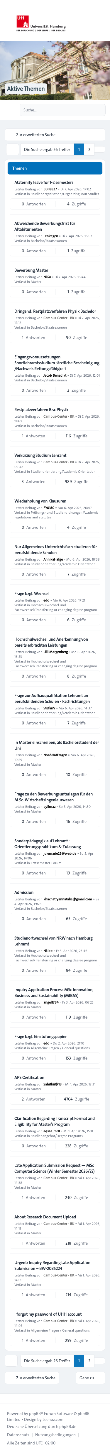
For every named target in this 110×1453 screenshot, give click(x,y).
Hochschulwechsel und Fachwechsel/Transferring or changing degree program (55, 607)
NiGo (47, 276)
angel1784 (51, 1002)
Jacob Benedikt (54, 375)
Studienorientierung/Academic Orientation (63, 471)
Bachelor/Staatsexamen (49, 240)
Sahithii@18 (52, 1084)
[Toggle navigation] (103, 20)
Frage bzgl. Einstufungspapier (40, 1036)
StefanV (49, 708)
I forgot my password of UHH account (48, 1314)
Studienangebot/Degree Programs (57, 1135)
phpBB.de (67, 1426)
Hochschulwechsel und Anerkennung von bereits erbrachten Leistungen (51, 642)
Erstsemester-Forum (46, 862)
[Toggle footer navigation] (7, 1398)
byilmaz (49, 806)
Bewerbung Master (31, 270)
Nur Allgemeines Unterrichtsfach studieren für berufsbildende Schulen (55, 550)
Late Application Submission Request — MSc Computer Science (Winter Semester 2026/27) (54, 1168)
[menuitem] (18, 1435)
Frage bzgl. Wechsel (31, 594)
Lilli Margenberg (55, 651)
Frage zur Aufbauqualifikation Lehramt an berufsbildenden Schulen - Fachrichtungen (52, 698)
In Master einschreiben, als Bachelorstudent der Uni (56, 745)
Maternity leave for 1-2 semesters (43, 182)
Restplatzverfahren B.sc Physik (41, 410)
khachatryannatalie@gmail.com (67, 899)
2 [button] (89, 149)
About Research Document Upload (45, 1217)
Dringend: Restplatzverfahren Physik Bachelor (55, 311)
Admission (23, 892)
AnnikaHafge (53, 559)
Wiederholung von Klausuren (40, 501)
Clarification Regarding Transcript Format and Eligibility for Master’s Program (54, 1121)
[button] (99, 149)
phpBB (35, 1413)
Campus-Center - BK (58, 317)
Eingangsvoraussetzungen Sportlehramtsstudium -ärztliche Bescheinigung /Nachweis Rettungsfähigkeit (56, 363)
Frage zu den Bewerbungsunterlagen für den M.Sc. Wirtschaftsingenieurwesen (53, 797)
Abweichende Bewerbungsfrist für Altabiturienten (44, 226)
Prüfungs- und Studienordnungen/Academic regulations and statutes (56, 515)
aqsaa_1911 (51, 1131)
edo (46, 600)
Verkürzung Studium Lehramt (40, 455)
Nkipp (48, 950)
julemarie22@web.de (59, 853)
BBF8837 (50, 189)
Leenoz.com (53, 1419)
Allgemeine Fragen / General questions (60, 1047)
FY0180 (48, 507)
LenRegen (50, 235)
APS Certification (29, 1077)
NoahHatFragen (55, 754)
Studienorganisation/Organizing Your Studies (65, 193)
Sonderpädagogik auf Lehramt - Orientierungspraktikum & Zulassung (47, 844)
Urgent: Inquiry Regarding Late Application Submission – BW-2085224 (52, 1265)
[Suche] (89, 110)
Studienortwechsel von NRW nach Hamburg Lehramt (53, 941)
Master (36, 281)
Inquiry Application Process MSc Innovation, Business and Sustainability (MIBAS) (53, 993)
